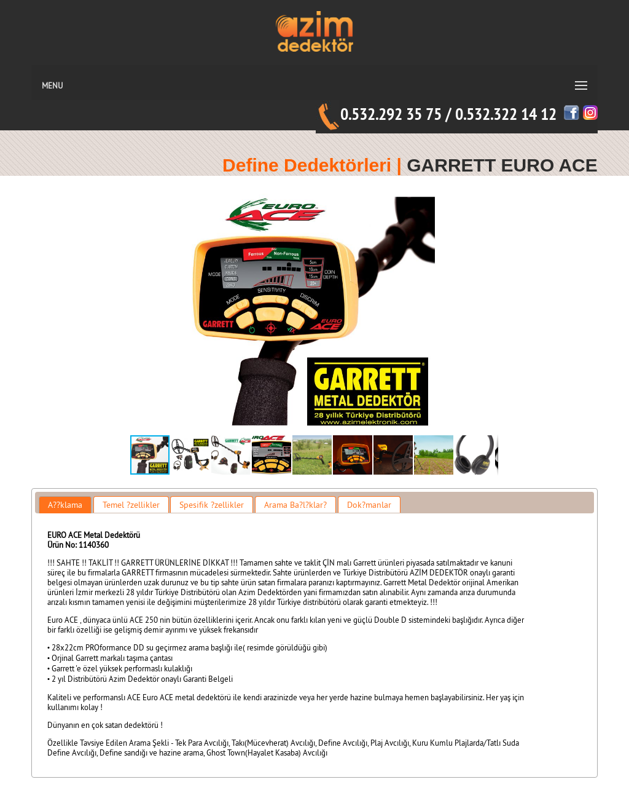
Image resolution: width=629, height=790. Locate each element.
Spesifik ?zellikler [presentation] (211, 504)
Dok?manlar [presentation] (369, 504)
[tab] (65, 504)
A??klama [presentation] (65, 504)
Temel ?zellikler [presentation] (131, 504)
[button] (487, 311)
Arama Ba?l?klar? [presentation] (295, 504)
